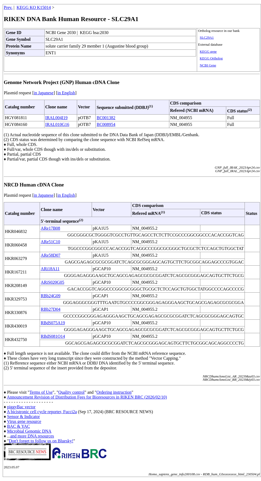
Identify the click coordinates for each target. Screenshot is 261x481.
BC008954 (106, 124)
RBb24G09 (50, 295)
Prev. (8, 7)
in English (66, 93)
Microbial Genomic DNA (29, 431)
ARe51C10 (50, 241)
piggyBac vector (21, 407)
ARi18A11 (50, 268)
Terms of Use (41, 392)
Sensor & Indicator (23, 416)
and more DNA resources (32, 436)
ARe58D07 (50, 255)
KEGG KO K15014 (34, 7)
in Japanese (43, 93)
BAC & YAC (18, 426)
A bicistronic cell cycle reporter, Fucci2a (42, 411)
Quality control (71, 392)
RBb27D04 (50, 309)
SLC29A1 (207, 37)
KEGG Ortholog (211, 58)
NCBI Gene (208, 65)
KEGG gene (208, 52)
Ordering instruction (114, 392)
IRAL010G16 (57, 124)
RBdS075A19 (53, 322)
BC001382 (106, 117)
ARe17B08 (50, 228)
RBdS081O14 (53, 336)
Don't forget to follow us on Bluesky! (41, 441)
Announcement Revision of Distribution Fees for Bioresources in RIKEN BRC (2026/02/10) (87, 397)
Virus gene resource (24, 421)
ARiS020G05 (52, 282)
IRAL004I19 (56, 117)
